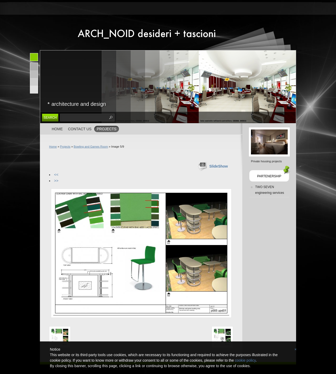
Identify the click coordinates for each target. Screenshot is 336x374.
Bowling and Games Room (91, 146)
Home (57, 129)
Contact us (80, 129)
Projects (107, 129)
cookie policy (245, 360)
